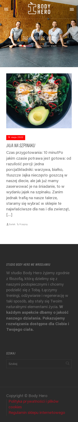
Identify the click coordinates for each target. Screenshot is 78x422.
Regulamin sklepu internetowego (37, 413)
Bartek (12, 224)
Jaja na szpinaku (20, 145)
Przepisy (23, 224)
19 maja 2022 (16, 137)
